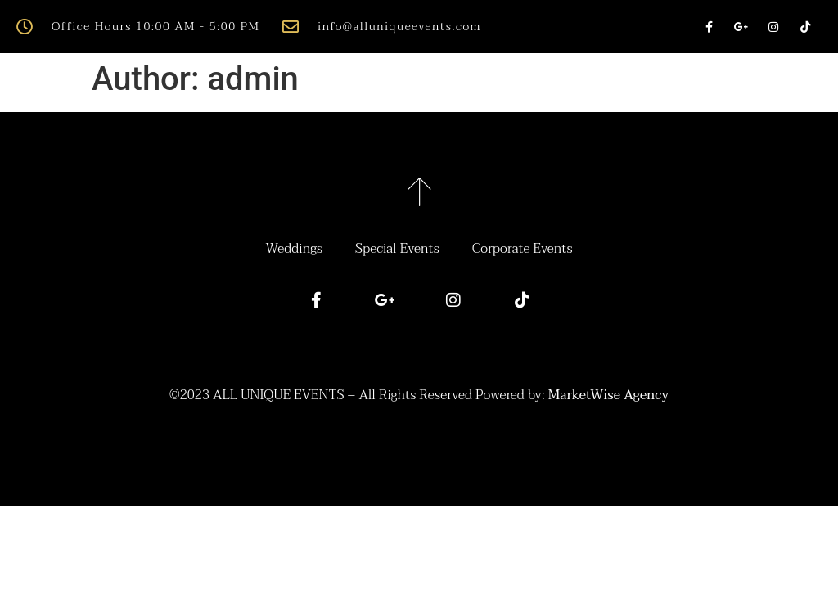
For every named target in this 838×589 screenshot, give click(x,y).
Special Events (397, 248)
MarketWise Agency (608, 395)
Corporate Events (522, 248)
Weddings (294, 248)
